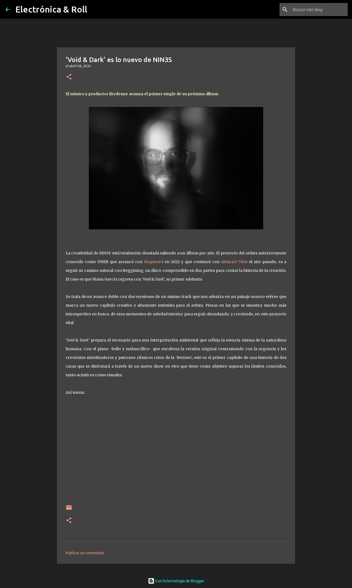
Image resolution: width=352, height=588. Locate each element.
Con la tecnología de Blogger (176, 581)
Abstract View (234, 261)
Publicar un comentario (85, 553)
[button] (69, 77)
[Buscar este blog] (319, 9)
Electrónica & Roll (51, 9)
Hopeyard (153, 261)
